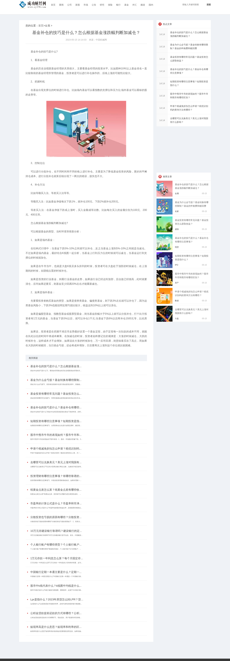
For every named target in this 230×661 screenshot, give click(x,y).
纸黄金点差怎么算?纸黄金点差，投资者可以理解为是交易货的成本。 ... (55, 494)
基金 (126, 5)
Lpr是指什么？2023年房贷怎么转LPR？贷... (56, 599)
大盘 (177, 318)
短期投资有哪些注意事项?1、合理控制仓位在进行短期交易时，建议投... (55, 425)
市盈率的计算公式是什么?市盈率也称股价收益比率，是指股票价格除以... (56, 508)
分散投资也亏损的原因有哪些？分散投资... (55, 517)
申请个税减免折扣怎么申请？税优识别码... (55, 448)
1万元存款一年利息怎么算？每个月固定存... (56, 558)
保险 (110, 5)
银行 (118, 5)
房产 (177, 283)
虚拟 (177, 229)
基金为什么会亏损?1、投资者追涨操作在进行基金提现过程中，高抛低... (55, 384)
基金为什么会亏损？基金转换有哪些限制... (55, 380)
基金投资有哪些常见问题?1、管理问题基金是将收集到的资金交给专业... (55, 398)
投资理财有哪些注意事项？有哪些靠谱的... (55, 476)
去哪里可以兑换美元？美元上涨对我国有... (55, 462)
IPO (176, 265)
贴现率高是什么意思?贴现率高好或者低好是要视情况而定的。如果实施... (56, 631)
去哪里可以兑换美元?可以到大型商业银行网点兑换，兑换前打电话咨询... (56, 467)
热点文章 (167, 24)
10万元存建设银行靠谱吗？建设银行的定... (56, 530)
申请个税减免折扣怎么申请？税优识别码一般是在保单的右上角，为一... (55, 453)
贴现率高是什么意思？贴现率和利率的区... (55, 626)
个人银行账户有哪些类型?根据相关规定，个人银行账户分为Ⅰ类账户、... (55, 549)
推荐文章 (167, 176)
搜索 (209, 4)
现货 (177, 247)
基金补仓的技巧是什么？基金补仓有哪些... (55, 407)
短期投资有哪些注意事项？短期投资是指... (55, 421)
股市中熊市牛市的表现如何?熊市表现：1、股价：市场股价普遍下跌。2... (56, 439)
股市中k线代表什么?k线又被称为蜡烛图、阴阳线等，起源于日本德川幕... (56, 590)
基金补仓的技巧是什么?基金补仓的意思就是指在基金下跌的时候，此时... (56, 412)
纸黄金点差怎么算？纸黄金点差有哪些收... (55, 489)
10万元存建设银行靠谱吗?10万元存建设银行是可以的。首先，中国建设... (56, 535)
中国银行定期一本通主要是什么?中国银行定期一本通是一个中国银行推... (56, 576)
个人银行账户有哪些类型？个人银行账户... (55, 544)
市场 (86, 5)
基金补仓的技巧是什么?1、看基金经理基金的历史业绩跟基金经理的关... (55, 370)
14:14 (162, 34)
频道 (143, 5)
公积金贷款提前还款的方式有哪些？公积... (55, 613)
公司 (69, 5)
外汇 (134, 5)
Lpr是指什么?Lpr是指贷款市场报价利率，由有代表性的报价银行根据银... (56, 604)
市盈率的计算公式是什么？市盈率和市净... (55, 503)
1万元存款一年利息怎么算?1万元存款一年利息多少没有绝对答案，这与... (56, 563)
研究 (102, 5)
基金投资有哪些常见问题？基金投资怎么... (55, 393)
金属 (47, 25)
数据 (177, 301)
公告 (94, 5)
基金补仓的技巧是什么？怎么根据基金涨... (55, 366)
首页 (53, 5)
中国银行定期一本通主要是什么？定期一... (55, 572)
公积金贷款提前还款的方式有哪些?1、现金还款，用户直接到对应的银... (55, 617)
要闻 (61, 5)
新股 (77, 5)
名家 (177, 211)
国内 (151, 5)
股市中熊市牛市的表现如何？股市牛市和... (55, 434)
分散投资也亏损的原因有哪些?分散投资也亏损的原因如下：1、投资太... (55, 521)
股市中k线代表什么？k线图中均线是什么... (55, 585)
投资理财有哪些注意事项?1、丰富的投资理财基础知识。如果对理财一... (55, 480)
